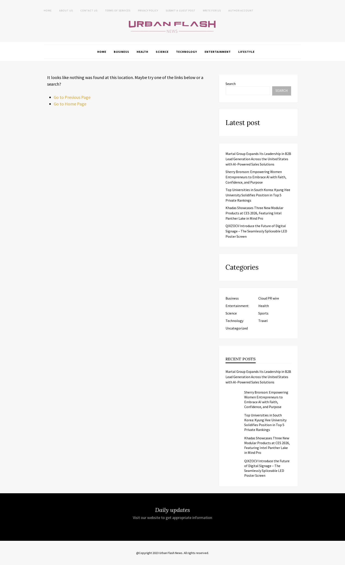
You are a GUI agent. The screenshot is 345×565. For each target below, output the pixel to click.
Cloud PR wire (268, 298)
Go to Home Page (70, 104)
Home (48, 10)
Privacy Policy (148, 10)
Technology (186, 52)
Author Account (240, 10)
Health (142, 52)
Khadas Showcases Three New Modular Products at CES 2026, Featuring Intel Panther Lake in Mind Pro (254, 213)
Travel (263, 320)
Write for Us (212, 10)
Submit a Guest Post (180, 10)
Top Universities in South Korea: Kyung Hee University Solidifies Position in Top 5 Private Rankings (258, 195)
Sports (263, 313)
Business (121, 52)
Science (162, 52)
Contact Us (88, 10)
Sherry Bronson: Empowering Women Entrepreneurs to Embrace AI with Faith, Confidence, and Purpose (256, 176)
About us (66, 10)
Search (231, 83)
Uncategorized (237, 328)
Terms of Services (117, 10)
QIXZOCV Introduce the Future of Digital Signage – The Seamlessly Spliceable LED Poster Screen (256, 231)
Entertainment (218, 52)
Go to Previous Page (72, 97)
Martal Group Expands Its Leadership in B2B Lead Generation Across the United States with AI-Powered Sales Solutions (258, 158)
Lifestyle (246, 52)
